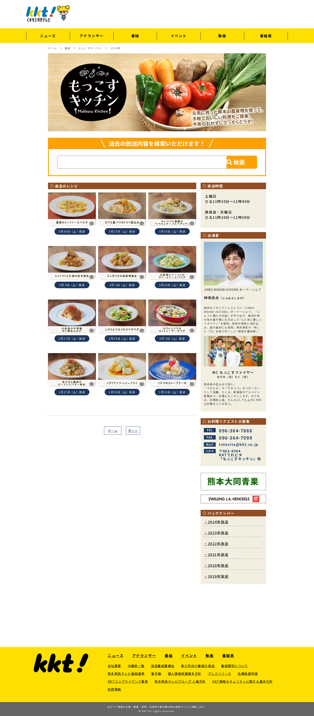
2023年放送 (216, 532)
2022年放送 (216, 543)
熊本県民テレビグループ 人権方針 (180, 681)
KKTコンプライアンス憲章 (128, 681)
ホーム (113, 430)
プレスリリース (219, 673)
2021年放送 (216, 554)
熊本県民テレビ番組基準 (126, 673)
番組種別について (234, 666)
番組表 (266, 36)
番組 (135, 36)
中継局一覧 (136, 666)
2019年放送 (216, 576)
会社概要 (114, 666)
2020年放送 (216, 565)
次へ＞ (133, 430)
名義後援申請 (248, 673)
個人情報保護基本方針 (184, 673)
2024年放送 (216, 521)
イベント (179, 36)
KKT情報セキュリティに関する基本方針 (242, 681)
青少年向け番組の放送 (198, 666)
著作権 (156, 673)
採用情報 (114, 689)
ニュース (48, 36)
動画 (222, 36)
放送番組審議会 (163, 666)
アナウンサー (92, 36)
